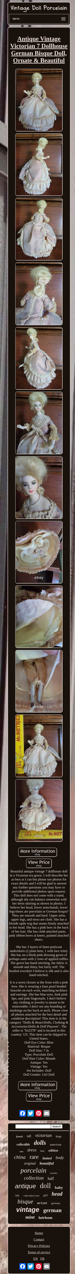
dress (31, 1149)
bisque (25, 1201)
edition (53, 1150)
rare (34, 1157)
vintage (27, 1209)
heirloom (45, 1218)
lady (17, 1195)
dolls (40, 1142)
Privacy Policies (39, 1246)
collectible (23, 1144)
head (57, 1194)
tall (29, 1136)
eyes (21, 1151)
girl (45, 1195)
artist (42, 1203)
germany (55, 1203)
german (52, 1210)
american (55, 1144)
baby (59, 1187)
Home (39, 1233)
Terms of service (39, 1252)
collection (34, 1178)
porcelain (33, 1170)
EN (35, 1259)
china (20, 1157)
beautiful (47, 1163)
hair (42, 1150)
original (30, 1163)
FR (42, 1259)
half (51, 1178)
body (60, 1157)
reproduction (31, 1196)
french (19, 1136)
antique (25, 1186)
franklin (53, 1173)
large (59, 1136)
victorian (43, 1135)
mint (29, 1217)
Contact (39, 1239)
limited (47, 1158)
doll (45, 1186)
